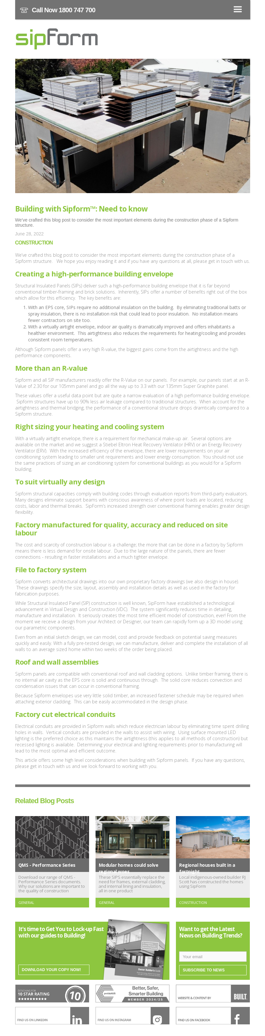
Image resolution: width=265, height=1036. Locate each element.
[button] (132, 9)
